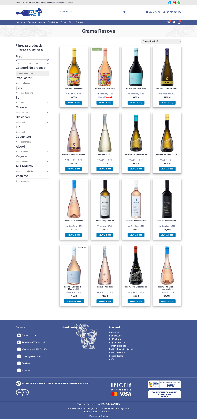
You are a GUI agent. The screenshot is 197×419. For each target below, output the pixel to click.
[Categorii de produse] (32, 73)
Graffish (104, 416)
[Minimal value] (32, 60)
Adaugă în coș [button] (74, 103)
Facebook (26, 363)
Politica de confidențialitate (121, 349)
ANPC (111, 359)
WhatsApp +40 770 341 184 (34, 349)
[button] (21, 22)
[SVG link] (29, 12)
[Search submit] (125, 12)
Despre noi (114, 332)
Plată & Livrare (115, 339)
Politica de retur (116, 356)
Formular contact (30, 335)
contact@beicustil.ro (31, 356)
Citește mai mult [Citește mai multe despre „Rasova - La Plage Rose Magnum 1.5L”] (74, 301)
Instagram (26, 370)
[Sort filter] (169, 41)
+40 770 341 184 (173, 12)
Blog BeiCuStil (115, 336)
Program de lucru (117, 342)
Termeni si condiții (117, 346)
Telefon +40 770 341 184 (33, 342)
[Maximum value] (40, 63)
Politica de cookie (117, 352)
